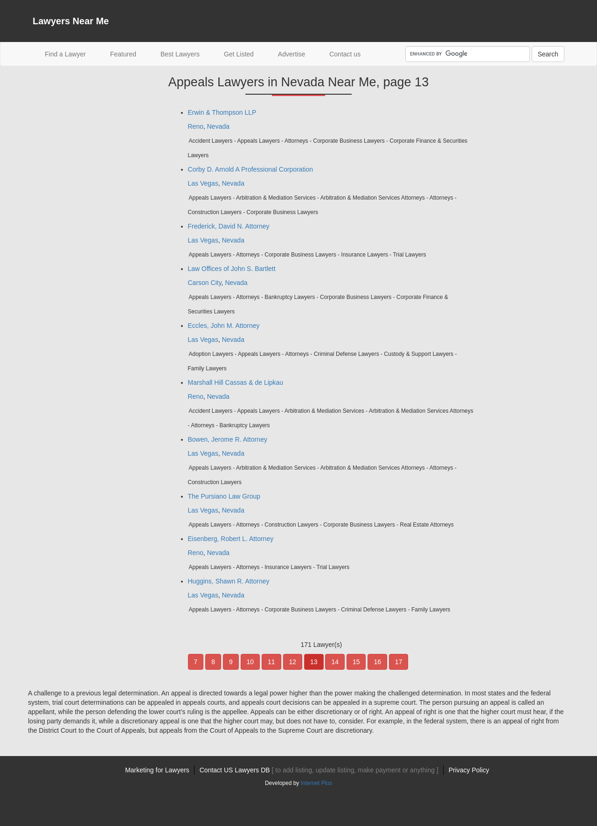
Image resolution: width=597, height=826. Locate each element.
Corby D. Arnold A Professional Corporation (250, 169)
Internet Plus (316, 783)
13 (314, 662)
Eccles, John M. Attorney (224, 325)
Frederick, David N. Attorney (229, 226)
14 (335, 662)
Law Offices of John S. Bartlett (232, 268)
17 (399, 662)
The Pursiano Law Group (224, 496)
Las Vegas (203, 183)
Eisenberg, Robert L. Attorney (231, 538)
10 (250, 662)
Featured (123, 54)
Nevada (218, 126)
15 (356, 662)
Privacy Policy (469, 770)
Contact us (345, 54)
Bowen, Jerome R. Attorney (227, 439)
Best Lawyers (180, 54)
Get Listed (239, 54)
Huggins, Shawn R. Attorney (229, 581)
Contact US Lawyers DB (319, 770)
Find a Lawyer (71, 53)
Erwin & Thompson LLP (222, 112)
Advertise (291, 54)
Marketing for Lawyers (157, 770)
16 (377, 662)
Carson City (205, 282)
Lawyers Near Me (71, 21)
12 (293, 662)
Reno (195, 126)
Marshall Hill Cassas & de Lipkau (236, 382)
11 (271, 662)
